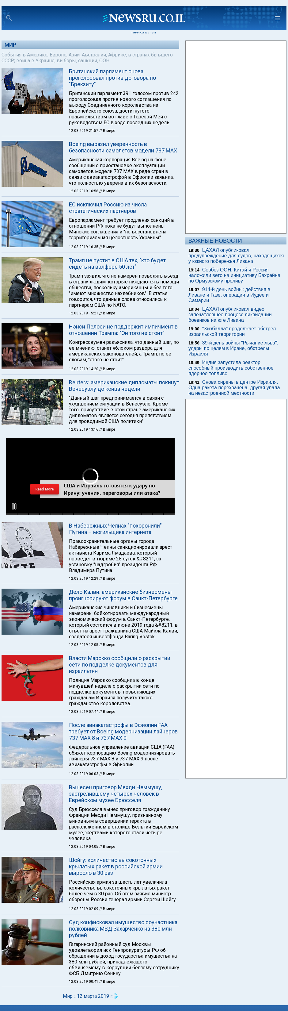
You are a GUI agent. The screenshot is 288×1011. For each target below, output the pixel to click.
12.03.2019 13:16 (84, 429)
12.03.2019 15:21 (84, 313)
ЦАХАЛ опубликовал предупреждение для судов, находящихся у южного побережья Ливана (236, 256)
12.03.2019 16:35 (84, 247)
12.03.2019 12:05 (84, 645)
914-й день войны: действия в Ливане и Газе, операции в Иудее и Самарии (229, 295)
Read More (44, 489)
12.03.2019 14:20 (84, 369)
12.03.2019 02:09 (84, 909)
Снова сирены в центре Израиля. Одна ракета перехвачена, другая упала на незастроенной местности (234, 387)
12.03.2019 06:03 (84, 774)
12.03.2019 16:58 (84, 191)
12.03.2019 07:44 (84, 711)
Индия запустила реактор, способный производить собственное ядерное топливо (231, 368)
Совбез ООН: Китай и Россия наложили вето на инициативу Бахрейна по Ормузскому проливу (234, 275)
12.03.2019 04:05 (84, 846)
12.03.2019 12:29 (84, 578)
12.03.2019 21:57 (84, 131)
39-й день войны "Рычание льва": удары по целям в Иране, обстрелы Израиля (233, 348)
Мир (10, 44)
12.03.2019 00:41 (84, 981)
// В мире (107, 131)
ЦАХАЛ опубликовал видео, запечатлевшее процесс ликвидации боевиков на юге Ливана (230, 314)
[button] (14, 506)
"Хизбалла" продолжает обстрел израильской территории (232, 331)
